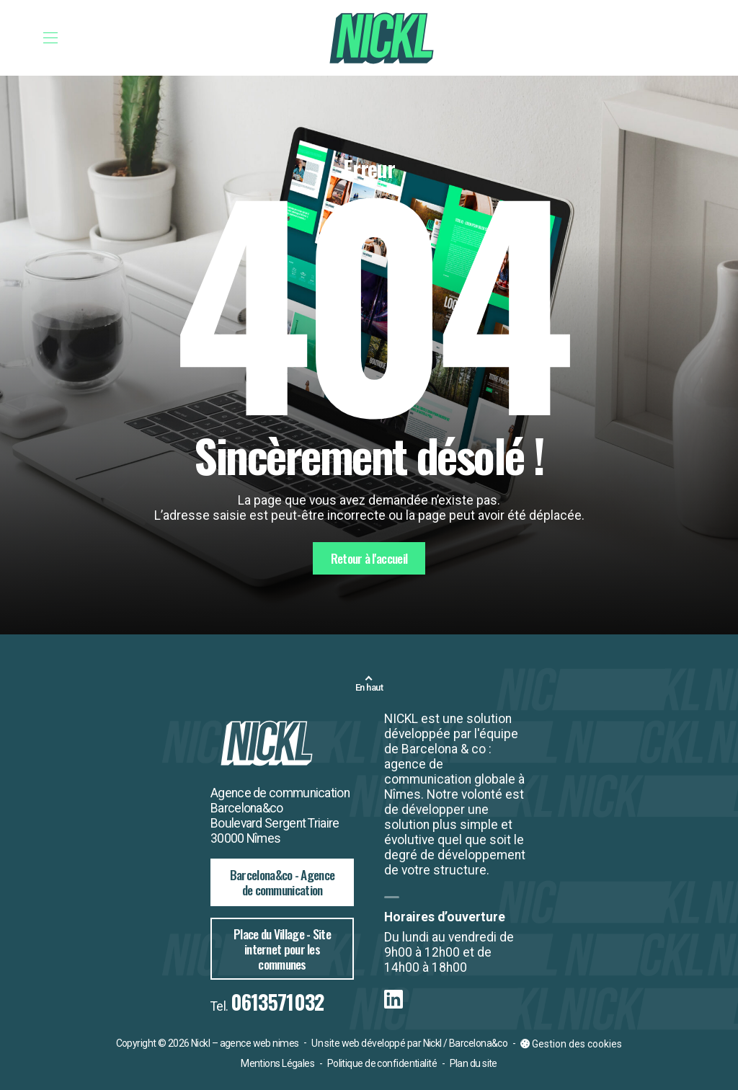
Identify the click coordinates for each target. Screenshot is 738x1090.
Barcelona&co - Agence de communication (282, 882)
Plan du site (473, 1063)
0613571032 (277, 1001)
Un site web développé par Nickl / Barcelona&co (409, 1043)
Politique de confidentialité (382, 1063)
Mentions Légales (277, 1063)
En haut (369, 687)
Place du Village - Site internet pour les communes (282, 948)
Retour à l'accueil (369, 558)
